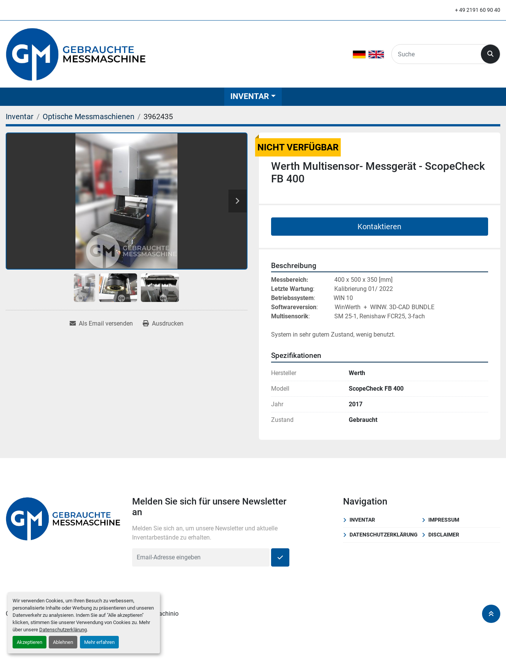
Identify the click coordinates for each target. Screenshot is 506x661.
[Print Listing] (163, 323)
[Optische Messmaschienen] (88, 116)
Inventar (249, 96)
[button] (252, 96)
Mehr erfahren (99, 642)
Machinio (166, 613)
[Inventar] (20, 116)
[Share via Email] (101, 323)
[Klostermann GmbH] (63, 518)
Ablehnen (63, 642)
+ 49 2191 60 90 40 (477, 10)
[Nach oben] (491, 614)
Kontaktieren (379, 226)
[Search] (436, 54)
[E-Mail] (201, 557)
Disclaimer (443, 535)
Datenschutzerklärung (63, 629)
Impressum (443, 520)
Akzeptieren (29, 642)
